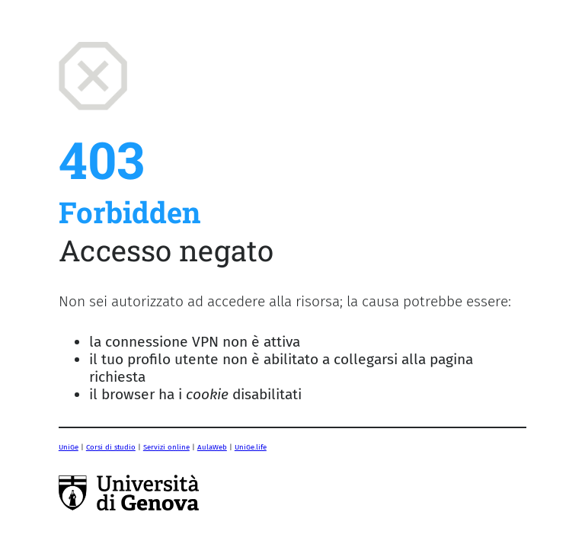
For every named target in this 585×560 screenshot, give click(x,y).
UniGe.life (251, 447)
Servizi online (166, 447)
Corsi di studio (111, 447)
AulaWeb (212, 447)
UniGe (68, 447)
